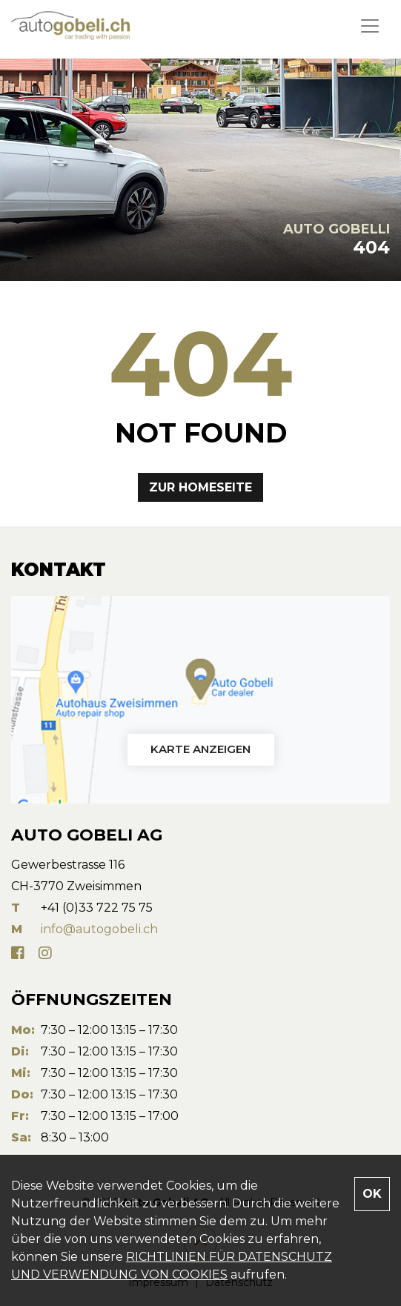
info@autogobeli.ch (99, 929)
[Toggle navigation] (370, 26)
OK (372, 1194)
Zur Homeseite (200, 487)
